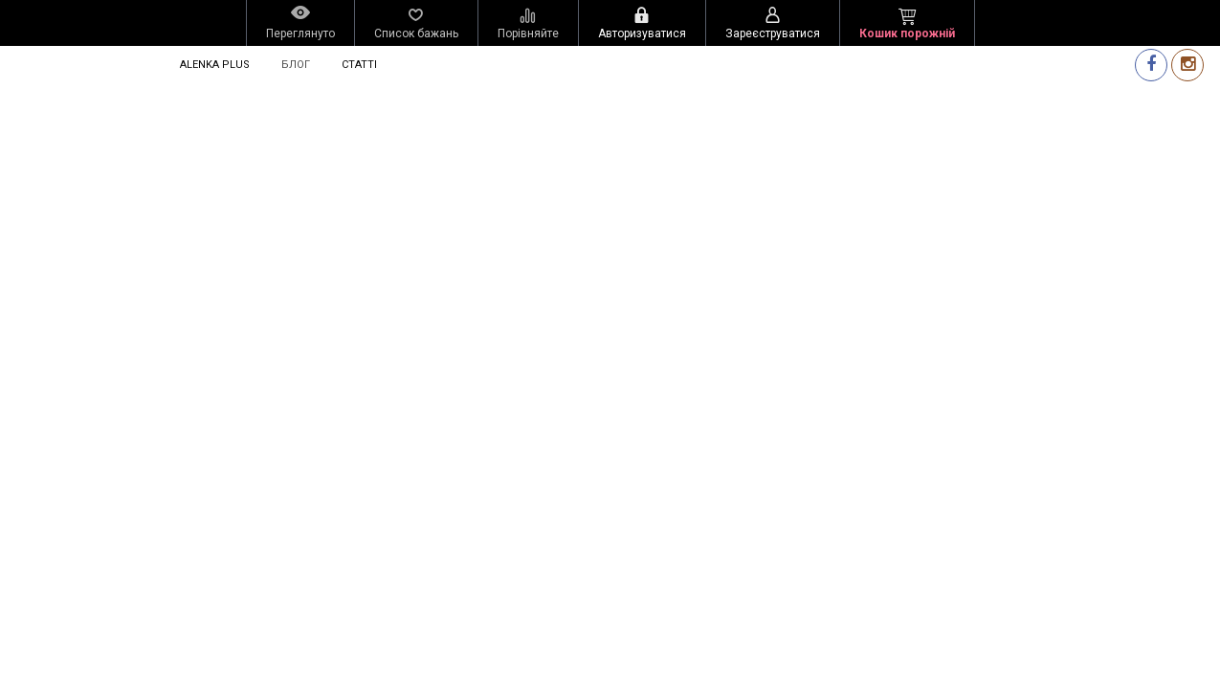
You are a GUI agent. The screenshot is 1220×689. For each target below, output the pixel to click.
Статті (359, 64)
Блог (295, 64)
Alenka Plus (215, 64)
